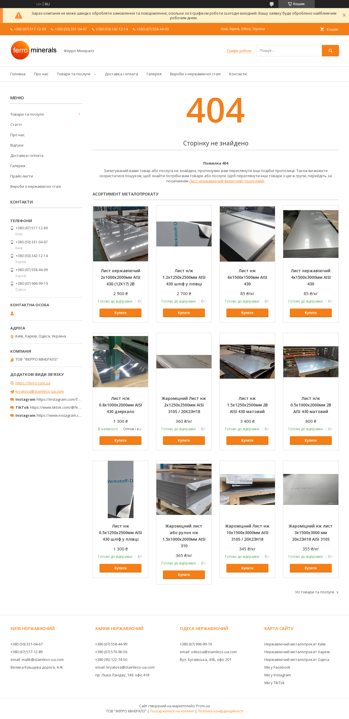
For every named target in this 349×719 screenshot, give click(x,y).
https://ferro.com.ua (32, 383)
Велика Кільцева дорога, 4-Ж (37, 667)
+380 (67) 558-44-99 (111, 644)
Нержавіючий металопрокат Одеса (296, 659)
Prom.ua (203, 706)
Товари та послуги (73, 73)
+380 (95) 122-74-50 (111, 659)
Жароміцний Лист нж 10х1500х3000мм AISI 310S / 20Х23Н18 (247, 532)
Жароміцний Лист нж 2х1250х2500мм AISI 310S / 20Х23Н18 (184, 405)
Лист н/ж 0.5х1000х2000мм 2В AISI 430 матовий (310, 405)
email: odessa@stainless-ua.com (208, 651)
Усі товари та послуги (314, 591)
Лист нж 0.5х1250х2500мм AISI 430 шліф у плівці (120, 532)
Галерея (154, 73)
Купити (121, 313)
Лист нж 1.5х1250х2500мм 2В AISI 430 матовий (247, 405)
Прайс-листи (21, 176)
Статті (16, 124)
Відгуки (16, 145)
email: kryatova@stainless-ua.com (125, 667)
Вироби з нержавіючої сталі (195, 73)
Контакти (238, 73)
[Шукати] (330, 50)
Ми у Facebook (277, 667)
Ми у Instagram (277, 674)
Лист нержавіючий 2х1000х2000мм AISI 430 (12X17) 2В (120, 277)
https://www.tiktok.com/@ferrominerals (64, 407)
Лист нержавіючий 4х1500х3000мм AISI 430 (311, 277)
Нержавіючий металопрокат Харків (297, 651)
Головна (17, 73)
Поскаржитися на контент (172, 711)
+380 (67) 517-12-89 (27, 651)
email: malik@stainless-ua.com (37, 659)
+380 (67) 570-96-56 (111, 651)
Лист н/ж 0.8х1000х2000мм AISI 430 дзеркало (120, 405)
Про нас (41, 73)
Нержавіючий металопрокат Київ (295, 644)
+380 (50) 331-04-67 (27, 644)
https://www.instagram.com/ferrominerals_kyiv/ (78, 415)
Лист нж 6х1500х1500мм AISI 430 (247, 277)
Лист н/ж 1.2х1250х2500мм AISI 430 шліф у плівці (184, 277)
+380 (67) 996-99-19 (196, 644)
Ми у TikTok (274, 682)
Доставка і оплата (121, 73)
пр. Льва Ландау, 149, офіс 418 (122, 674)
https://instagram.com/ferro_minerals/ (70, 399)
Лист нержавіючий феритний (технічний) (226, 180)
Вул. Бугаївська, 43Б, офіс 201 (205, 659)
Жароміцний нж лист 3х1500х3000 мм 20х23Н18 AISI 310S (311, 532)
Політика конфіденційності (220, 711)
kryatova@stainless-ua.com (39, 391)
